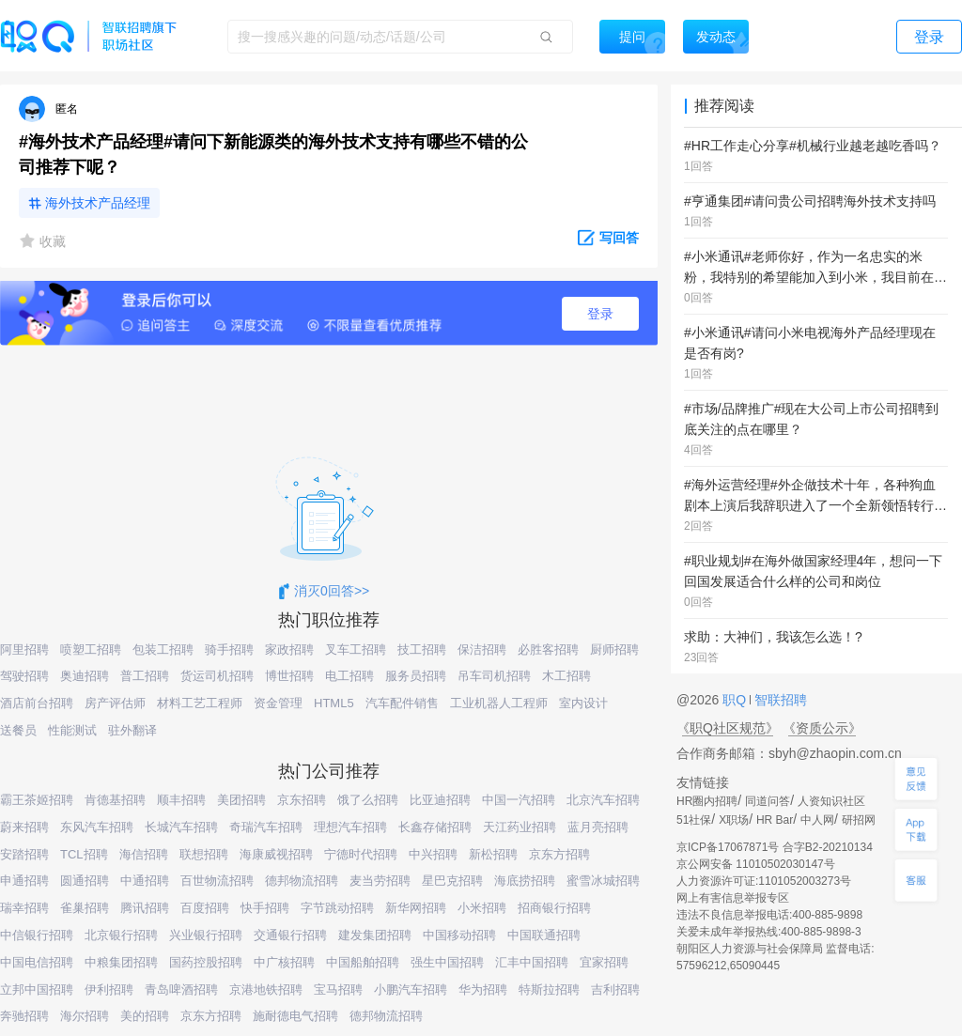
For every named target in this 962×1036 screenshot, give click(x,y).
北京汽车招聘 (603, 800)
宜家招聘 (604, 962)
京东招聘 (301, 800)
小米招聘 (482, 908)
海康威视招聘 (276, 854)
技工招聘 (421, 649)
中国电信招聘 (36, 962)
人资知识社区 (831, 801)
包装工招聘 (163, 649)
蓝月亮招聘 (597, 827)
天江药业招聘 (519, 827)
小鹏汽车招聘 (410, 989)
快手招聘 (264, 908)
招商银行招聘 (554, 908)
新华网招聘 (415, 908)
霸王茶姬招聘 (36, 800)
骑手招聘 (229, 649)
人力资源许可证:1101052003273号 (763, 881)
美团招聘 (241, 800)
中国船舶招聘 (362, 962)
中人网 (817, 820)
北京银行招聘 (121, 935)
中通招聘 (144, 881)
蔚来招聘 (24, 827)
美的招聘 (144, 1016)
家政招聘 (289, 649)
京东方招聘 (559, 854)
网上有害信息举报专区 (732, 898)
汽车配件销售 (402, 703)
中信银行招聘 (36, 935)
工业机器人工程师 (499, 703)
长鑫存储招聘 (435, 827)
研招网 (859, 820)
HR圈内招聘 (706, 801)
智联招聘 (779, 699)
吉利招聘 (615, 989)
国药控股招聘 (205, 962)
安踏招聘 (24, 854)
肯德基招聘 (115, 800)
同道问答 (767, 801)
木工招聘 (566, 676)
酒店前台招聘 (36, 703)
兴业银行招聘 (205, 935)
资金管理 (278, 703)
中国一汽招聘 (518, 800)
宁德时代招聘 (360, 854)
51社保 (693, 820)
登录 (600, 313)
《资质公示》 (822, 727)
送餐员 (18, 730)
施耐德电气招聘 (295, 1016)
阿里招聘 (24, 649)
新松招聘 (493, 854)
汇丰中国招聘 (531, 962)
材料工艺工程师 (199, 703)
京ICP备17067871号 (727, 847)
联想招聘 (203, 854)
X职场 (734, 820)
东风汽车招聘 (96, 827)
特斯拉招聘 (549, 989)
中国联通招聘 (544, 935)
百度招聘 (204, 908)
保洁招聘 (482, 649)
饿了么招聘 (367, 800)
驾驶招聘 (24, 676)
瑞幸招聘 (24, 908)
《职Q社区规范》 (727, 727)
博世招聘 (289, 676)
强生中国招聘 (447, 962)
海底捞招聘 (524, 881)
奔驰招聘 (24, 1016)
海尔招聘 (84, 1016)
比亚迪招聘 (440, 800)
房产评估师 (115, 703)
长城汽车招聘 (181, 827)
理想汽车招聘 (350, 827)
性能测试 (72, 730)
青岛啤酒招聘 (181, 989)
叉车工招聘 (355, 649)
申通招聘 (24, 881)
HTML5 (334, 703)
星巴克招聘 (452, 881)
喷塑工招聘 (90, 649)
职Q (736, 699)
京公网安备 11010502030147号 (755, 864)
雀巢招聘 (84, 908)
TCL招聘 (84, 854)
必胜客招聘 (548, 649)
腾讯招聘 (144, 908)
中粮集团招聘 (121, 962)
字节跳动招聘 (337, 908)
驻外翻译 (132, 730)
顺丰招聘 (181, 800)
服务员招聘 (415, 676)
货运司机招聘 (217, 676)
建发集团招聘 (374, 935)
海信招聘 (143, 854)
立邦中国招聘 (36, 989)
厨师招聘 (614, 649)
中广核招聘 (284, 962)
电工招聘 (349, 676)
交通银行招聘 (290, 935)
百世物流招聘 (217, 881)
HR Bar (774, 820)
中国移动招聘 (459, 935)
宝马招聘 (338, 989)
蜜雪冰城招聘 (603, 881)
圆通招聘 (84, 881)
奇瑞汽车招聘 (266, 827)
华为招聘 (482, 989)
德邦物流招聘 (301, 881)
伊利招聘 (109, 989)
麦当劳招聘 (380, 881)
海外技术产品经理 (97, 202)
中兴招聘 (433, 854)
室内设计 (583, 703)
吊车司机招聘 (494, 676)
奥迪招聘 (84, 676)
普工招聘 (144, 676)
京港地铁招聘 (266, 989)
